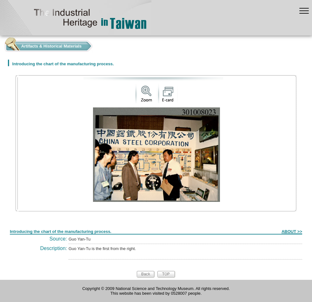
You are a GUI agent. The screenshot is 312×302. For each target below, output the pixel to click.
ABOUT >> (292, 231)
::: (1, 44)
